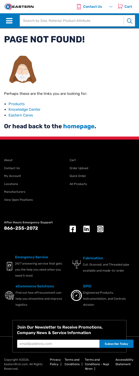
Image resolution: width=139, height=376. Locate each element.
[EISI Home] (19, 6)
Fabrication (93, 258)
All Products (78, 184)
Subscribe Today (116, 344)
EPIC (87, 286)
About (8, 160)
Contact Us (12, 168)
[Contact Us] (90, 7)
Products (17, 104)
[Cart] (129, 6)
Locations (11, 184)
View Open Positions (18, 200)
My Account (12, 176)
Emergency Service (31, 257)
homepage (78, 126)
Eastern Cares (21, 115)
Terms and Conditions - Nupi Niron (97, 364)
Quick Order (78, 176)
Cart (73, 160)
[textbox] (72, 20)
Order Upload (79, 168)
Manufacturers (14, 192)
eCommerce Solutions (35, 286)
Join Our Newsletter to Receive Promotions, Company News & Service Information (60, 330)
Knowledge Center (25, 109)
